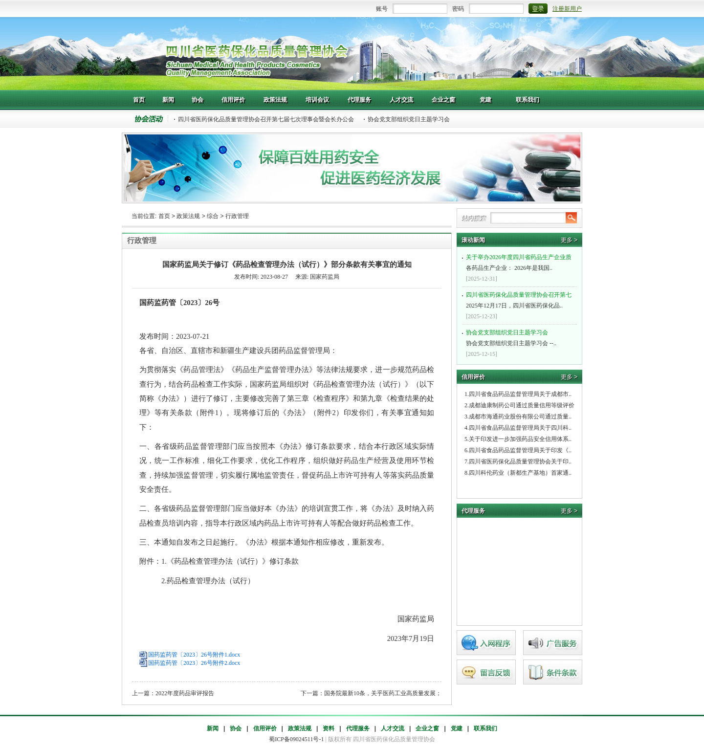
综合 (213, 216)
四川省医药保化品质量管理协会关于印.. (520, 461)
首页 (164, 216)
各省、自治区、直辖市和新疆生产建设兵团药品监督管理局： (238, 350)
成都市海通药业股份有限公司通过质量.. (520, 416)
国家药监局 (380, 619)
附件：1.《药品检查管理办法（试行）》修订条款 (219, 561)
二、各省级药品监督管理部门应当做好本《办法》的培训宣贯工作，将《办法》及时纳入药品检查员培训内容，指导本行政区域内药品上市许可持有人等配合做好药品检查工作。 (286, 516)
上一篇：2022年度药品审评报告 (173, 693)
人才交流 (392, 728)
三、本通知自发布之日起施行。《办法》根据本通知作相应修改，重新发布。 (271, 542)
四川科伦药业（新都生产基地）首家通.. (520, 472)
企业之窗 (427, 728)
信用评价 (265, 728)
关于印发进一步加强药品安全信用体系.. (520, 439)
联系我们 (485, 728)
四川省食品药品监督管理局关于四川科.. (520, 427)
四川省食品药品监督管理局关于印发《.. (520, 450)
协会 (236, 728)
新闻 (213, 728)
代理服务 (358, 728)
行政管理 (237, 216)
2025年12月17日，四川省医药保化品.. (520, 299)
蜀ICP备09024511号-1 (296, 739)
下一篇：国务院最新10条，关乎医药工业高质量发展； (371, 693)
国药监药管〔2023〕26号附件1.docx (194, 654)
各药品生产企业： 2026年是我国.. (520, 261)
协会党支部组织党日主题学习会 (409, 119)
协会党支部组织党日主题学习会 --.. (520, 337)
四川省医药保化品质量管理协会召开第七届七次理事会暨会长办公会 (266, 119)
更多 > (569, 240)
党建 (456, 728)
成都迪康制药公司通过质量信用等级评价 (521, 405)
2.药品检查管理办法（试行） (197, 581)
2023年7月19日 (377, 638)
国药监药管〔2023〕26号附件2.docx (194, 663)
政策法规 (188, 216)
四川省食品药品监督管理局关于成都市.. (520, 394)
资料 (328, 728)
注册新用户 (567, 8)
